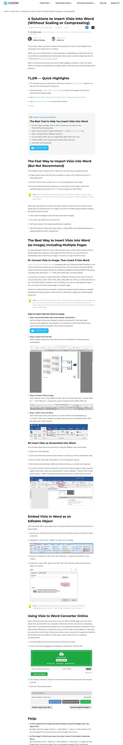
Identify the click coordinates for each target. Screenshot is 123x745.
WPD (50, 273)
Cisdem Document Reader (52, 90)
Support (115, 3)
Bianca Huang (39, 40)
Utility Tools (45, 3)
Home (6, 11)
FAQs (32, 106)
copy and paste (78, 83)
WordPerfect (76, 131)
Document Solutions (86, 3)
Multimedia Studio (64, 3)
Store (103, 3)
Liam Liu (60, 40)
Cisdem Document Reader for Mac (41, 264)
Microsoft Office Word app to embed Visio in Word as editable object (59, 97)
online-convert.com (40, 101)
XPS (64, 131)
